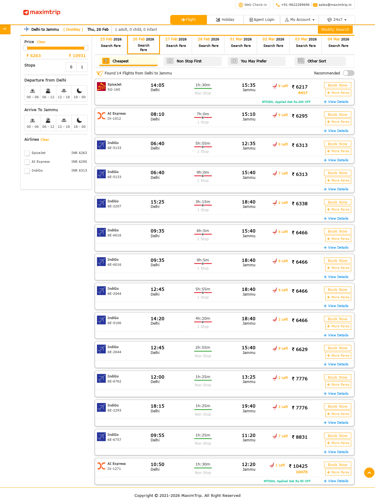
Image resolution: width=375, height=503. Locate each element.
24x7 (337, 19)
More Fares (338, 92)
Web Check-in (252, 4)
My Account (299, 19)
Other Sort (311, 60)
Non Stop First (183, 60)
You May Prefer (248, 60)
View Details (336, 101)
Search (111, 46)
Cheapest (115, 60)
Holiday (225, 19)
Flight (188, 19)
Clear (41, 42)
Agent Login (262, 19)
